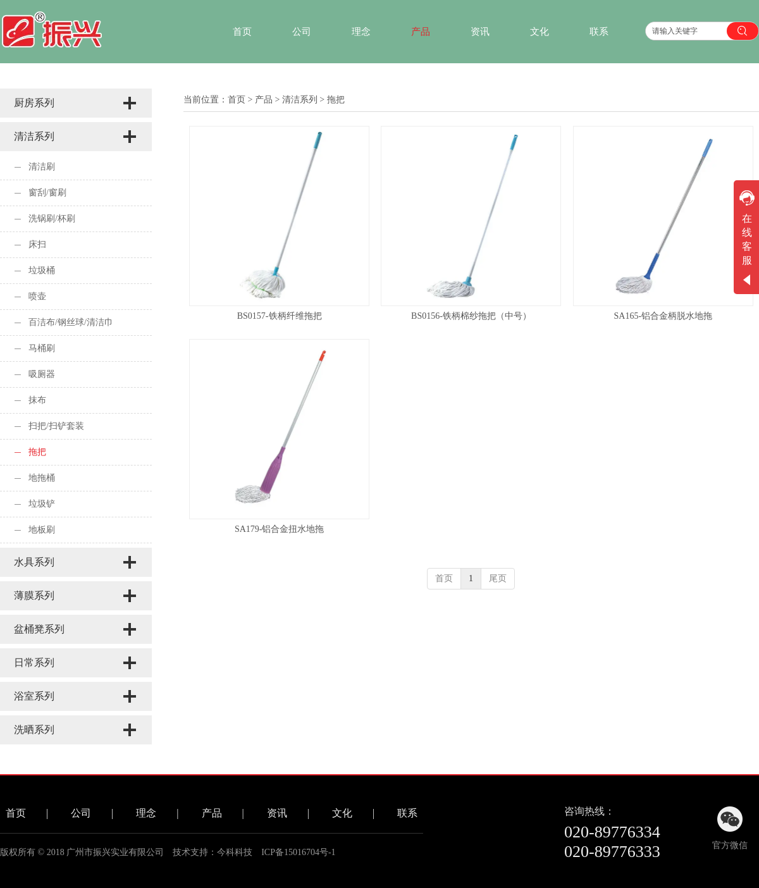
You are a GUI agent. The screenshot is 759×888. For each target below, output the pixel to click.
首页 (236, 99)
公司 (81, 813)
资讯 (277, 813)
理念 (146, 813)
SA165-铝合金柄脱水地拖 (663, 316)
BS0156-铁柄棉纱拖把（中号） (471, 316)
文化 (342, 813)
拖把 (336, 99)
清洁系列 (300, 99)
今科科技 (234, 852)
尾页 (498, 578)
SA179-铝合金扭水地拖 (279, 529)
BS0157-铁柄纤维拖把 (279, 316)
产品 (264, 99)
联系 (407, 813)
